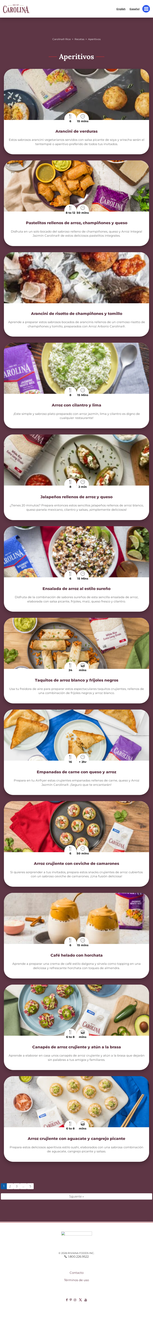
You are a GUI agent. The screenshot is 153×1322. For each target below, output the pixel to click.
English (120, 8)
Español (134, 8)
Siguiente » (76, 1196)
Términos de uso (76, 1280)
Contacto (77, 1273)
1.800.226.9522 (76, 1256)
